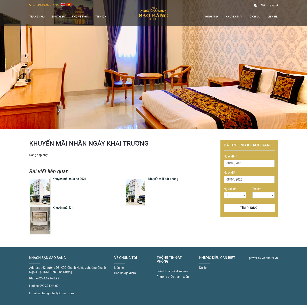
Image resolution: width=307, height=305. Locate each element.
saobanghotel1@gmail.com (55, 293)
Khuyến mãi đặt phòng (163, 179)
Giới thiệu (58, 16)
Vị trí (274, 5)
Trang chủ (37, 16)
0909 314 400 (51, 4)
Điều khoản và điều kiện (172, 271)
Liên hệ (273, 16)
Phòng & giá (80, 16)
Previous (14, 66)
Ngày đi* (229, 172)
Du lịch (203, 267)
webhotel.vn (270, 258)
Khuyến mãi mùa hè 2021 (69, 179)
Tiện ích (100, 16)
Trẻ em (257, 189)
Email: (33, 293)
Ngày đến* (230, 156)
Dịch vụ (255, 16)
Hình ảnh (211, 16)
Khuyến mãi (234, 16)
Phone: (33, 278)
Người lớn (230, 189)
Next (293, 66)
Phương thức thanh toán (173, 276)
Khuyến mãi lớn (63, 207)
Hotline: (34, 286)
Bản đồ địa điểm (125, 273)
